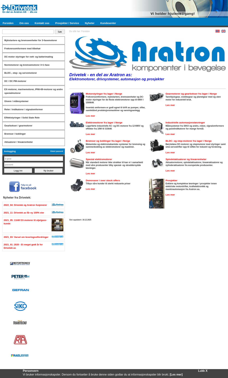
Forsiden (8, 23)
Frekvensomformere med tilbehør (22, 48)
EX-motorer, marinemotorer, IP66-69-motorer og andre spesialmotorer (33, 91)
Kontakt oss (42, 23)
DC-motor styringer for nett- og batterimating (28, 56)
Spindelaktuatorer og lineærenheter (185, 159)
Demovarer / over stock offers (103, 180)
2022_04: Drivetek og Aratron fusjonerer (25, 205)
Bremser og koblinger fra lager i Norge (108, 141)
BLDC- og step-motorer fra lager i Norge (188, 141)
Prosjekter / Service (67, 23)
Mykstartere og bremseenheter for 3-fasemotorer (30, 40)
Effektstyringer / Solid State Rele (22, 117)
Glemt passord (56, 151)
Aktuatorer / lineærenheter (18, 142)
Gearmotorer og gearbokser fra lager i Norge (191, 93)
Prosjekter (171, 180)
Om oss (24, 23)
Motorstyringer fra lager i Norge (104, 93)
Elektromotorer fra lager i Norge (104, 122)
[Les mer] (176, 374)
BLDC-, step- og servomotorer (20, 73)
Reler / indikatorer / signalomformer (23, 109)
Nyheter (90, 23)
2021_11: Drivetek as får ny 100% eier (24, 212)
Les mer (90, 115)
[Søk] (28, 32)
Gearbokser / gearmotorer (18, 125)
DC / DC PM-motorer (15, 81)
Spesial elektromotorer (99, 159)
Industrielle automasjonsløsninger (185, 122)
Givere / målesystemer (16, 101)
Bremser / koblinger (15, 133)
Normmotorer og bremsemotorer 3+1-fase (27, 65)
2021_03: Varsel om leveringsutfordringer (26, 237)
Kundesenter (108, 23)
